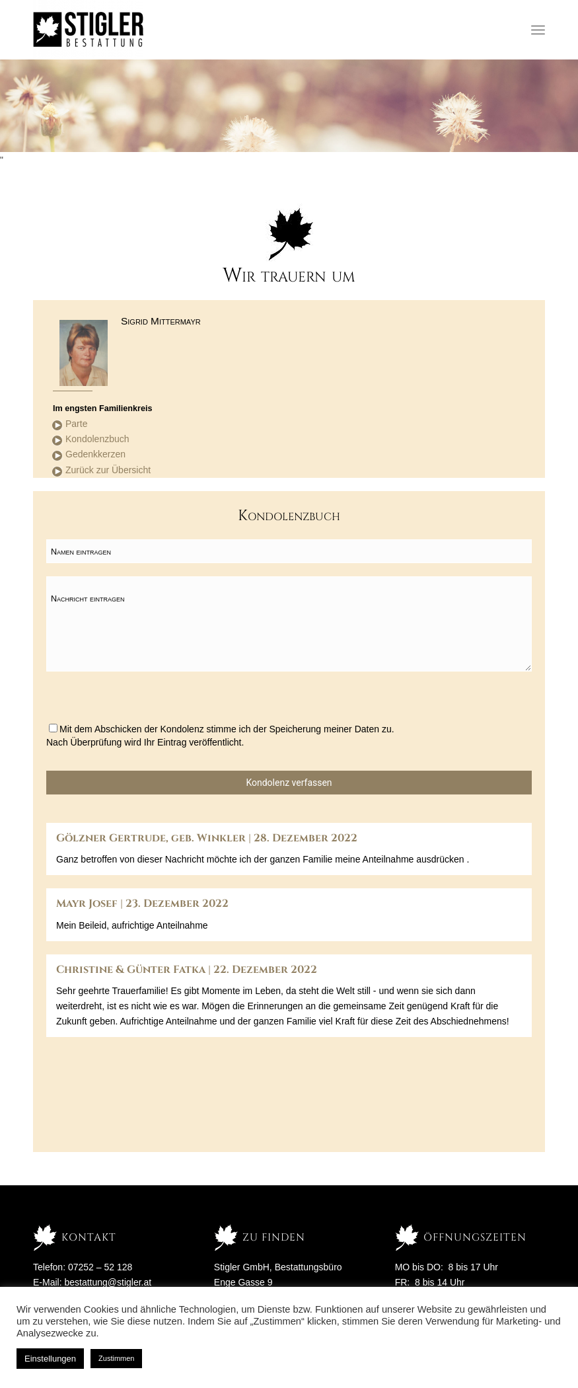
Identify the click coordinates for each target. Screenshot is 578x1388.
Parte (76, 423)
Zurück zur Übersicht (108, 470)
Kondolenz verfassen (289, 782)
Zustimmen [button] (116, 1358)
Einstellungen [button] (50, 1359)
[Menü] (538, 30)
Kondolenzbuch (97, 439)
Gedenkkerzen (95, 454)
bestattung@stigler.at (107, 1282)
